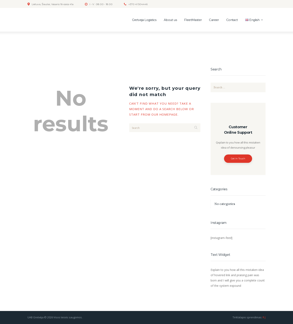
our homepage (165, 114)
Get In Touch (238, 158)
